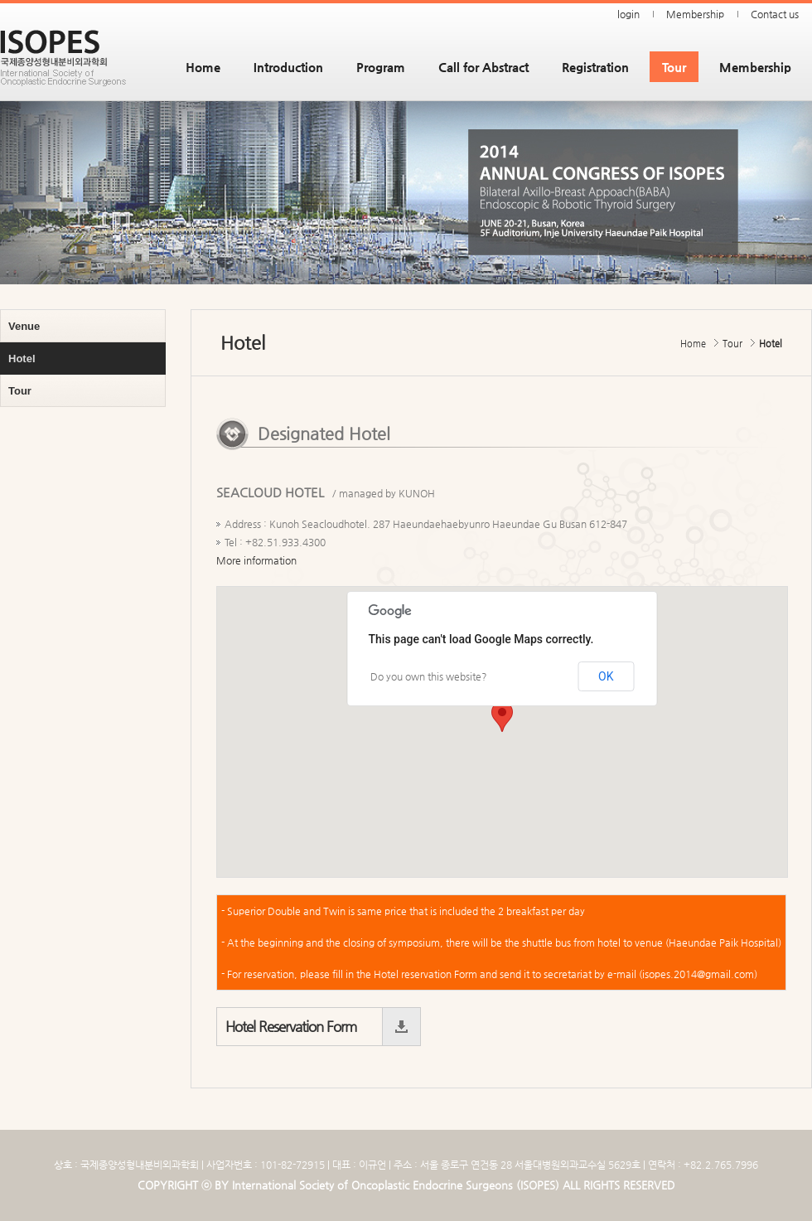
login (628, 14)
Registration (595, 67)
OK (605, 676)
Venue (24, 326)
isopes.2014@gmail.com (698, 974)
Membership (695, 14)
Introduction (288, 67)
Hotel (22, 358)
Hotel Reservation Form (290, 1026)
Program (380, 67)
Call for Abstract (483, 67)
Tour (674, 67)
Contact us (775, 14)
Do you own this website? (428, 676)
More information (256, 560)
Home (203, 67)
